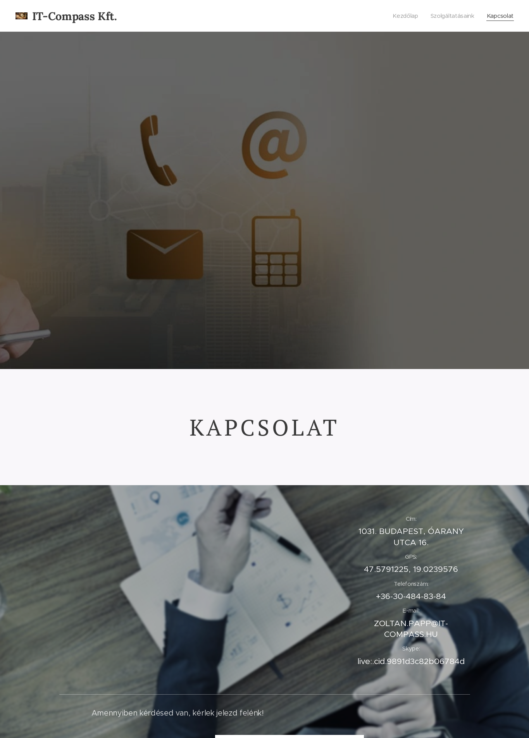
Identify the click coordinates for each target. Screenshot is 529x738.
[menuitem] (404, 16)
